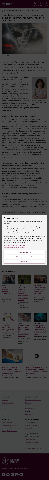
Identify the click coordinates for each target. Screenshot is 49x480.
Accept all (24, 262)
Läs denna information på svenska (14, 247)
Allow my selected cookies (24, 257)
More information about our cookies (15, 245)
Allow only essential (24, 252)
